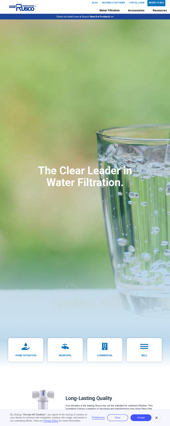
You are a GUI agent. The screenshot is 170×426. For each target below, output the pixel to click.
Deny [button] (117, 417)
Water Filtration (110, 10)
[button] (110, 10)
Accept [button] (141, 417)
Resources (160, 10)
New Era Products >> (102, 16)
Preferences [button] (98, 417)
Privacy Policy (50, 420)
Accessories (136, 10)
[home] (22, 7)
